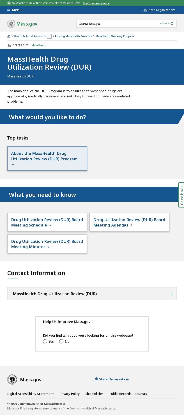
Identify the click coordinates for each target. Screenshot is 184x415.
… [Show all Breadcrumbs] (49, 36)
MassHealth (39, 45)
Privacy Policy (69, 385)
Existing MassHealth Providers (73, 36)
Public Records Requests (128, 385)
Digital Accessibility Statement (30, 385)
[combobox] (126, 24)
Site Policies (94, 385)
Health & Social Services (28, 36)
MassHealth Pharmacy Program (115, 36)
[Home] (9, 36)
